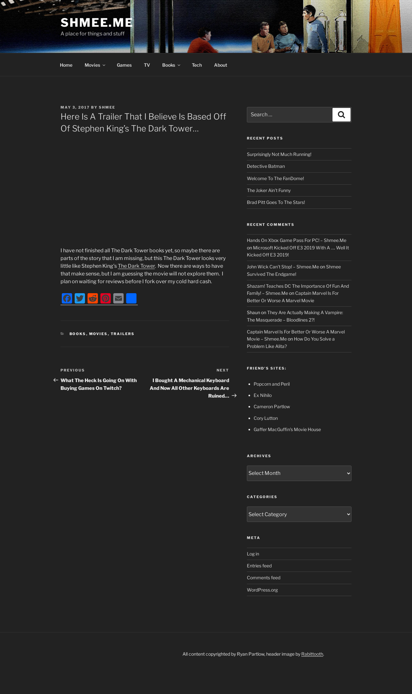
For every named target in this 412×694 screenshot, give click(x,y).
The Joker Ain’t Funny (269, 190)
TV (147, 65)
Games (124, 65)
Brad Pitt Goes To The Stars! (276, 202)
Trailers (123, 334)
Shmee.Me (97, 22)
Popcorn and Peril (272, 384)
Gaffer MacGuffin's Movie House (287, 429)
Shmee (107, 107)
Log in (253, 553)
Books (171, 65)
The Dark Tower (136, 266)
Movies (95, 65)
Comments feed (263, 577)
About (220, 65)
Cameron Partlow (272, 406)
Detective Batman (266, 166)
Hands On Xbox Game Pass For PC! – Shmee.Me (296, 240)
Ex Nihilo (263, 395)
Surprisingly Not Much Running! (279, 154)
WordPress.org (262, 590)
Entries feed (259, 565)
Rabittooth (312, 654)
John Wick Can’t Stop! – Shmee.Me (283, 266)
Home (66, 65)
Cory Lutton (266, 418)
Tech (197, 65)
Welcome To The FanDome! (275, 178)
